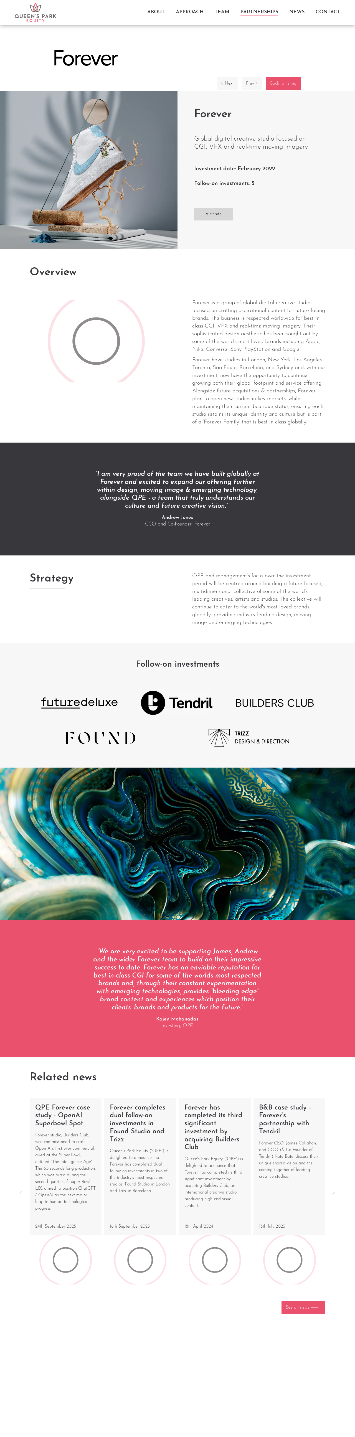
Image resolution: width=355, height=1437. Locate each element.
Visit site (214, 214)
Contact (328, 12)
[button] (334, 1193)
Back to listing (283, 83)
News (297, 12)
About (156, 12)
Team (222, 12)
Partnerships (259, 12)
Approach (190, 12)
